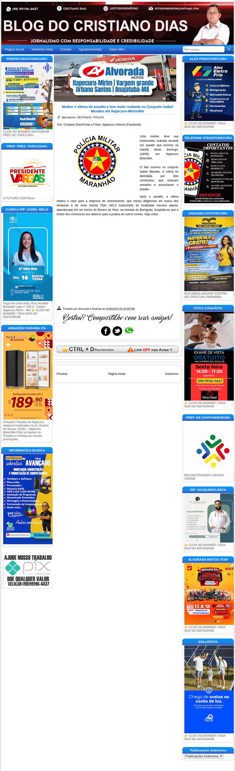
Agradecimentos (90, 49)
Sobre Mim (117, 49)
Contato (65, 49)
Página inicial (116, 374)
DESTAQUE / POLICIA (90, 117)
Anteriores (171, 374)
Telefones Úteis (42, 49)
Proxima (62, 374)
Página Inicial (14, 49)
